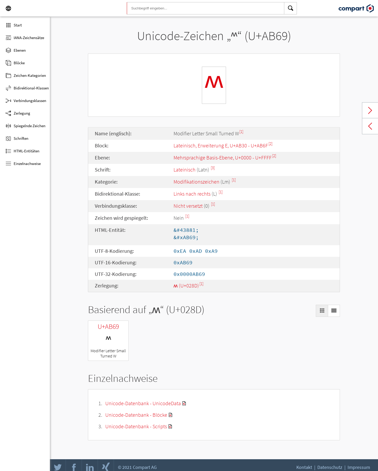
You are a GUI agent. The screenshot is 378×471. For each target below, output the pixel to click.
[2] (270, 143)
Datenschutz (329, 467)
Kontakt (304, 467)
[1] (241, 131)
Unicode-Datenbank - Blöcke (136, 414)
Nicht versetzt (188, 205)
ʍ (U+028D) (186, 285)
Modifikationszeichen (196, 181)
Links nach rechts (192, 193)
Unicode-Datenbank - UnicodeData (143, 403)
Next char (370, 110)
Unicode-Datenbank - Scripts (136, 426)
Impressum (359, 467)
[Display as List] (334, 311)
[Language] (8, 8)
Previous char (370, 126)
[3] (213, 167)
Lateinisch (185, 169)
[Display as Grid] (322, 311)
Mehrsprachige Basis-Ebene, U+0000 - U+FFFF (223, 157)
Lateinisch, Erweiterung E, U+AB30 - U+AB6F (221, 145)
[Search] (290, 8)
